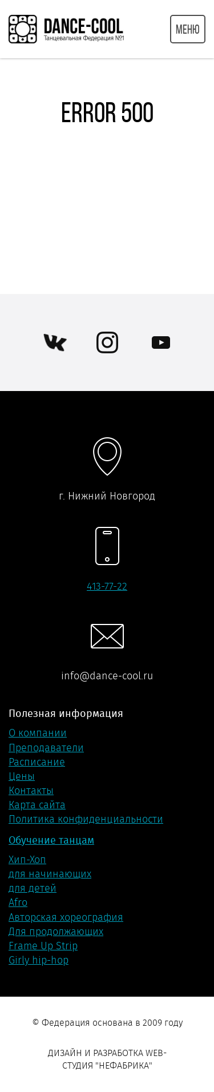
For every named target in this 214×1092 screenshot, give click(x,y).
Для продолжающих (56, 931)
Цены (22, 776)
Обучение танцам (51, 840)
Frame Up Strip (43, 945)
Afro (18, 902)
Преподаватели (46, 747)
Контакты (31, 790)
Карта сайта (37, 804)
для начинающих (50, 874)
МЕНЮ (188, 29)
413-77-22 (107, 586)
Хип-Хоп (27, 859)
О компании (38, 733)
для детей (32, 888)
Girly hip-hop (38, 960)
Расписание (37, 762)
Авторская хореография (66, 917)
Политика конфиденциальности (86, 819)
